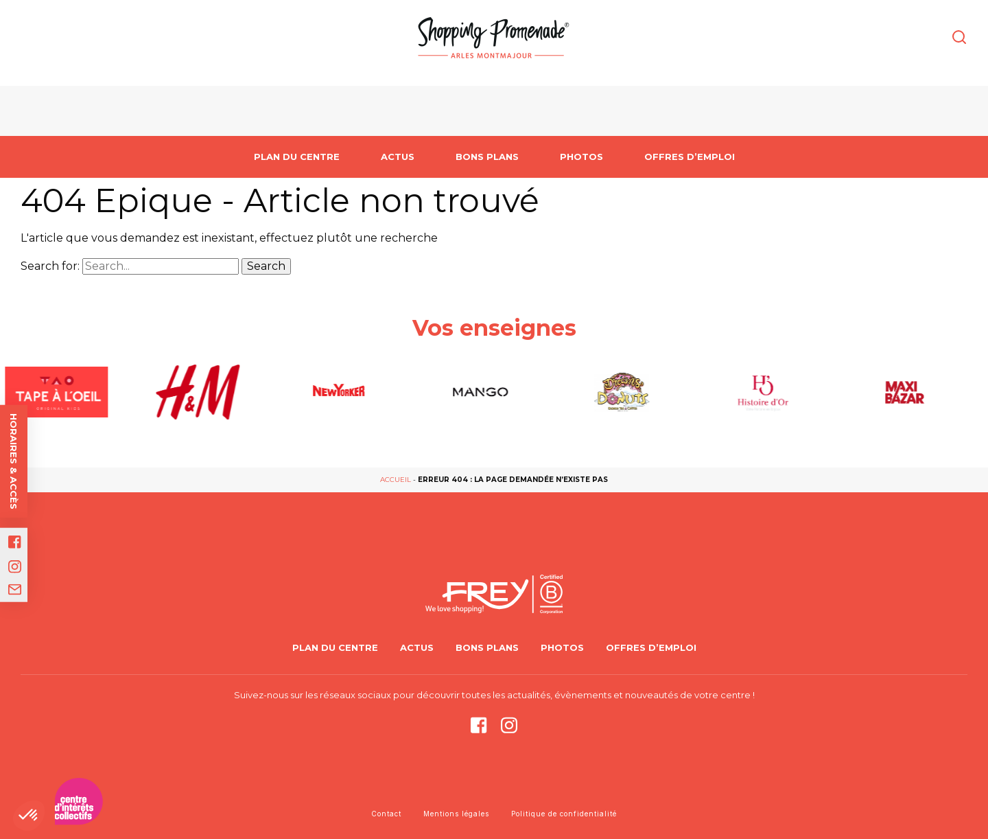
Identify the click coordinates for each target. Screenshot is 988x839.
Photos (581, 156)
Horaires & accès (13, 461)
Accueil (395, 479)
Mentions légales (456, 813)
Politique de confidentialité (564, 813)
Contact (386, 813)
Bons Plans (487, 156)
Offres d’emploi (689, 156)
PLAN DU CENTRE (297, 156)
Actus (397, 156)
